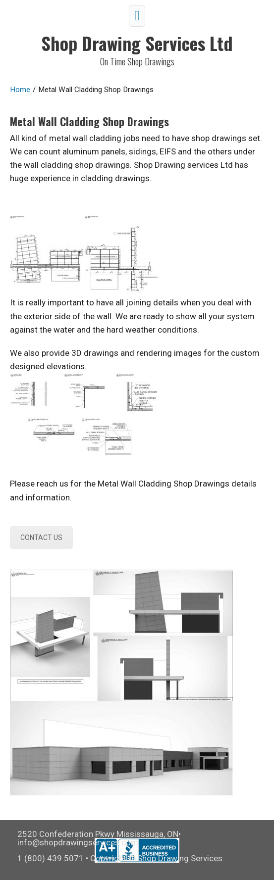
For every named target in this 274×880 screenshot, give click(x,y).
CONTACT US (41, 537)
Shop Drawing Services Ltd (137, 43)
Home (20, 89)
